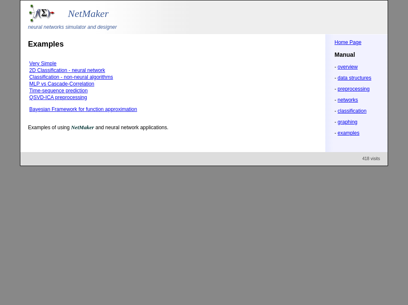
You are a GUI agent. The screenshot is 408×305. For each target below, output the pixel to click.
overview (348, 67)
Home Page (348, 42)
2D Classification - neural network (67, 70)
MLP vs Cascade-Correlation (61, 84)
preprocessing (353, 89)
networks (348, 100)
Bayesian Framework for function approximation (83, 109)
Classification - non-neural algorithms (71, 77)
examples (348, 133)
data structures (354, 78)
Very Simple (42, 64)
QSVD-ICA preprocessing (58, 97)
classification (352, 111)
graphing (348, 122)
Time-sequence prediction (58, 91)
